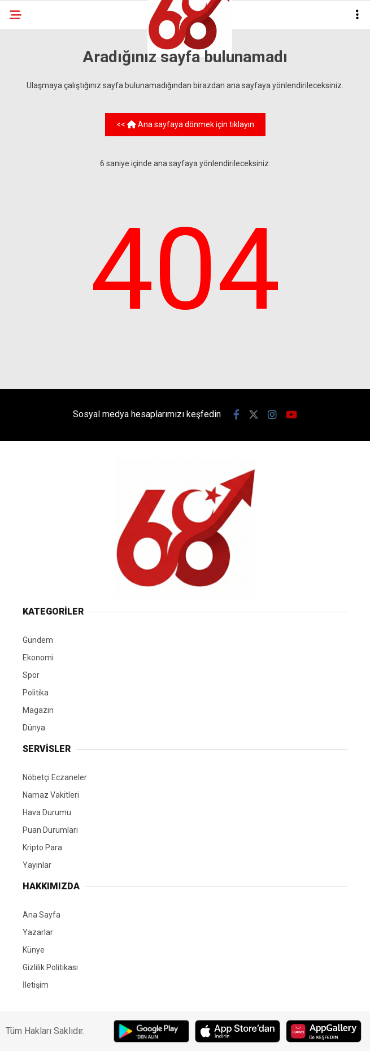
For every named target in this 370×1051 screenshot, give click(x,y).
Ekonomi (38, 657)
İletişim (36, 984)
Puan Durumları (50, 829)
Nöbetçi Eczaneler (55, 777)
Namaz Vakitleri (51, 794)
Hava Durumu (47, 812)
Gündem (38, 640)
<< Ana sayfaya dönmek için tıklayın (185, 124)
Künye (34, 949)
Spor (31, 675)
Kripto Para (42, 847)
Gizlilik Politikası (50, 967)
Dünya (34, 727)
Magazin (38, 710)
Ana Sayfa (41, 914)
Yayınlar (37, 865)
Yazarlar (38, 932)
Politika (36, 692)
